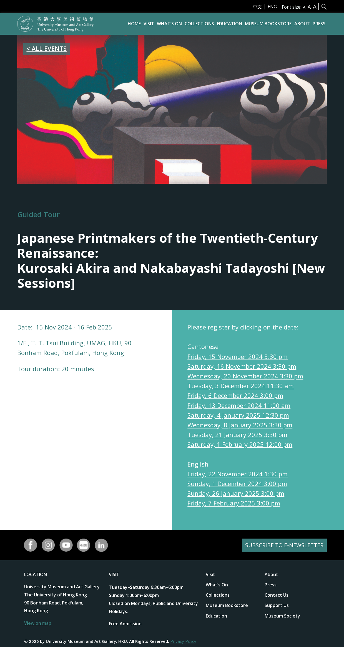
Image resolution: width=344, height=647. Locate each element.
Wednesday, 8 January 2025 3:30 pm (239, 425)
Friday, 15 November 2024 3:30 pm (237, 356)
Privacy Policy (183, 641)
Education (229, 24)
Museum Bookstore (268, 24)
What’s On (169, 24)
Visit (149, 24)
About (302, 24)
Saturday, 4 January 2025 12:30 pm (238, 415)
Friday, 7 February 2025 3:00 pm (233, 503)
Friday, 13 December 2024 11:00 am (238, 405)
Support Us (277, 605)
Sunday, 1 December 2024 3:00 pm (237, 483)
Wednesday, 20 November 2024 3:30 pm (245, 376)
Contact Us (276, 595)
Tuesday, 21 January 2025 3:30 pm (237, 434)
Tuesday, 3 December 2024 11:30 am (240, 385)
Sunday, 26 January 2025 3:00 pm (235, 493)
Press (319, 24)
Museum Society (282, 616)
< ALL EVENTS (46, 48)
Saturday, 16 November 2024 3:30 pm (241, 366)
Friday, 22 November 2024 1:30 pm (237, 474)
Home (134, 24)
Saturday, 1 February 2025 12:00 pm (239, 444)
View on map (37, 623)
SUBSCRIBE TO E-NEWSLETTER (283, 545)
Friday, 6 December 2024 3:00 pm (235, 395)
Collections (199, 24)
